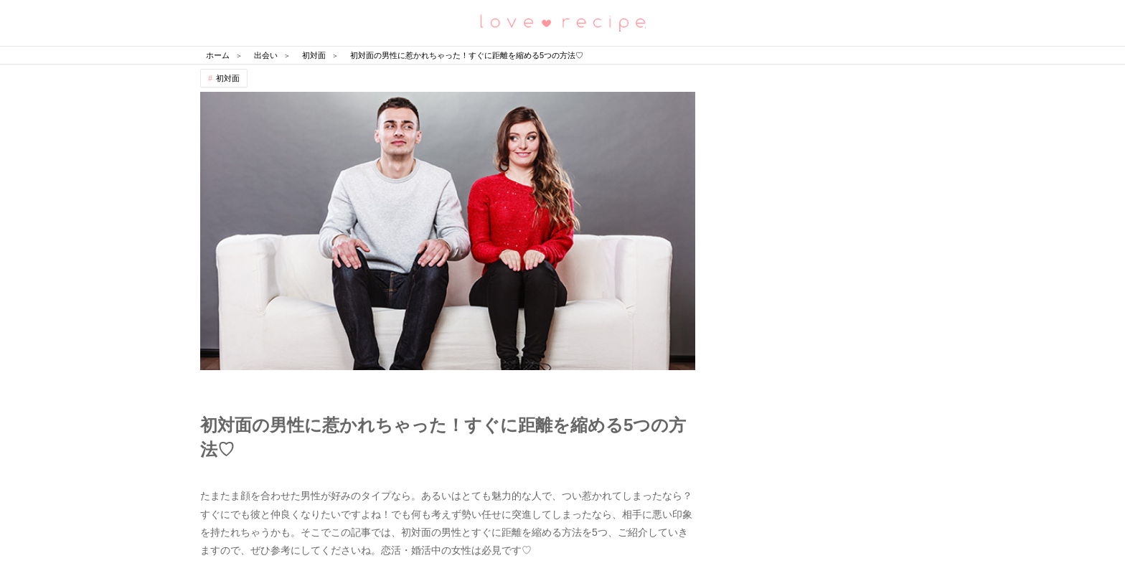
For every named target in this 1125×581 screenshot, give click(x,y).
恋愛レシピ (562, 21)
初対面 (228, 78)
